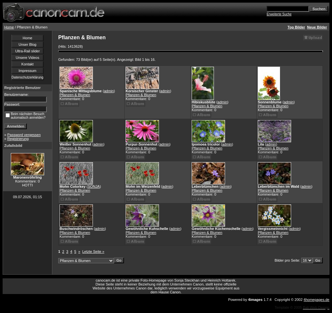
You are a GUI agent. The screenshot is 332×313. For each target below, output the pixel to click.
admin (109, 91)
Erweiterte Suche (279, 14)
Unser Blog (27, 44)
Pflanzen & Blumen (75, 95)
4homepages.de (316, 300)
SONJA (94, 186)
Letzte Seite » (93, 251)
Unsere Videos (27, 58)
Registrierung (17, 139)
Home (9, 27)
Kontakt (27, 64)
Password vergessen (24, 135)
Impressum (27, 71)
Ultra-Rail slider (27, 51)
